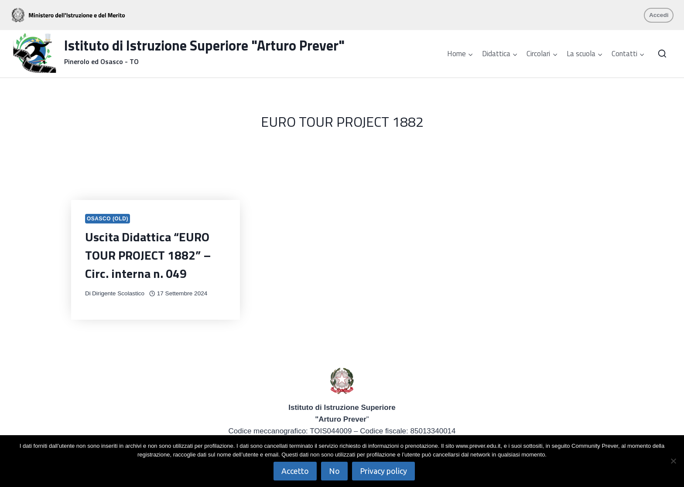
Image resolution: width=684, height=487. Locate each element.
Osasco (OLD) (107, 219)
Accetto (295, 471)
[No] (673, 461)
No (334, 471)
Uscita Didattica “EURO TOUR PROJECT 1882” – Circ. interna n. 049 (148, 255)
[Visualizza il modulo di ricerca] (662, 54)
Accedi (659, 15)
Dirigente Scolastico (118, 293)
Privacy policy (383, 471)
